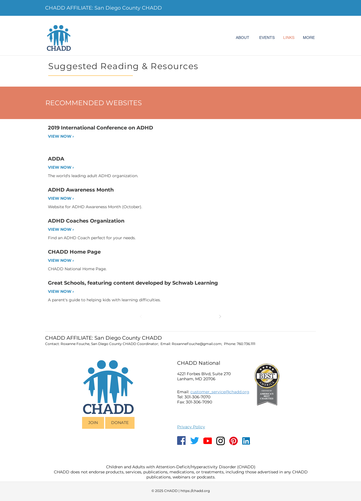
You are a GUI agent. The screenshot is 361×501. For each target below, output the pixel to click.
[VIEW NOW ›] (67, 136)
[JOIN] (93, 423)
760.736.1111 (246, 344)
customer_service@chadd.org (219, 391)
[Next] (220, 316)
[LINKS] (289, 38)
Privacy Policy (191, 426)
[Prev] (141, 316)
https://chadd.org (195, 491)
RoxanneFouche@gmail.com (196, 344)
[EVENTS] (267, 38)
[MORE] (309, 38)
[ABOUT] (242, 38)
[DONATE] (120, 423)
